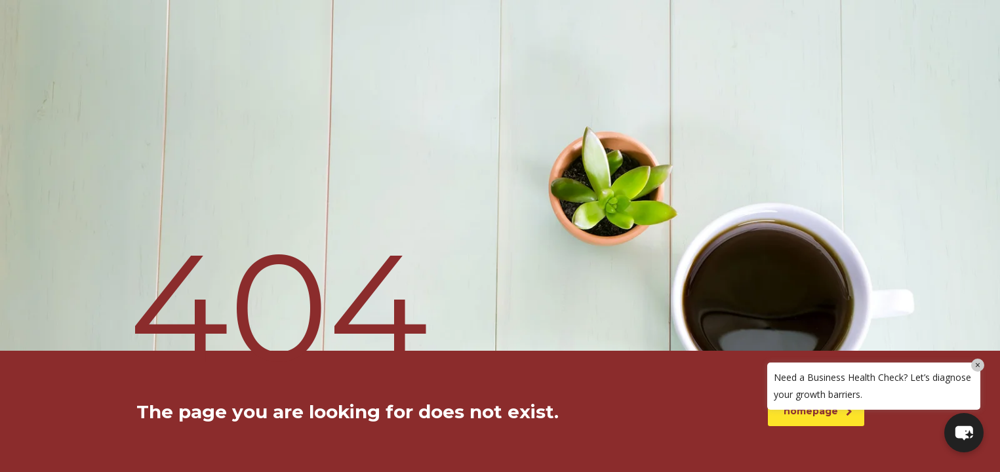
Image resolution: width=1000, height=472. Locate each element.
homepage (818, 411)
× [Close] (977, 365)
